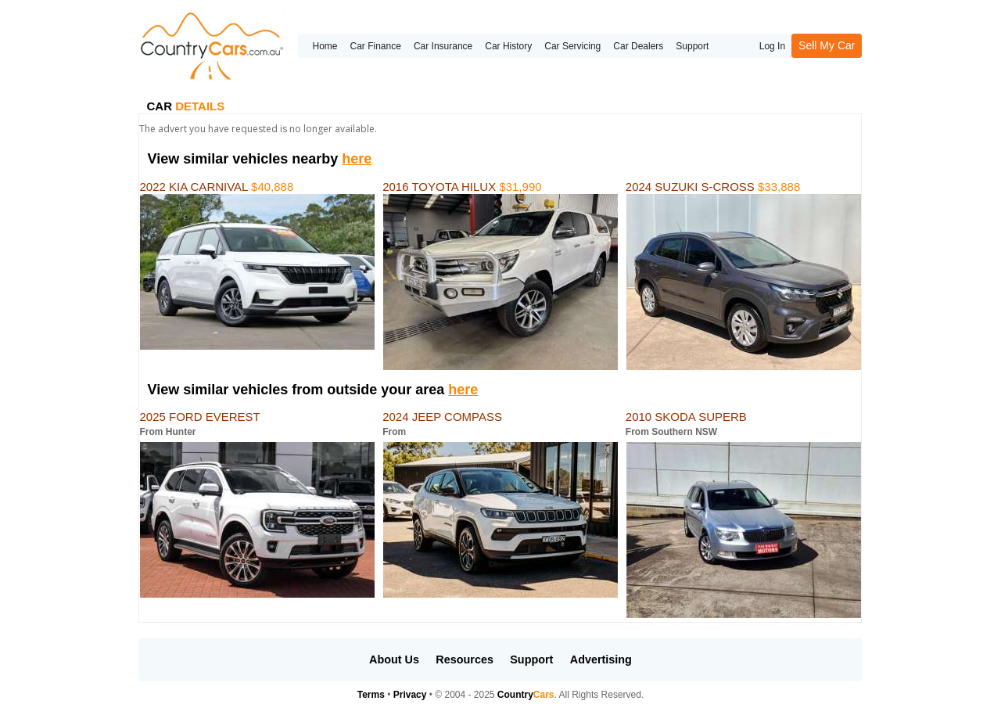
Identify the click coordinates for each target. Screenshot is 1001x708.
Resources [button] (464, 659)
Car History (508, 46)
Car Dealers (638, 46)
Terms (371, 694)
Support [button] (531, 659)
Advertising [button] (601, 659)
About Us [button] (394, 659)
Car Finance (375, 46)
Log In (772, 46)
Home (324, 46)
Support (692, 46)
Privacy (410, 694)
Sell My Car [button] (826, 45)
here (356, 159)
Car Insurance (443, 46)
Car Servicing (572, 46)
